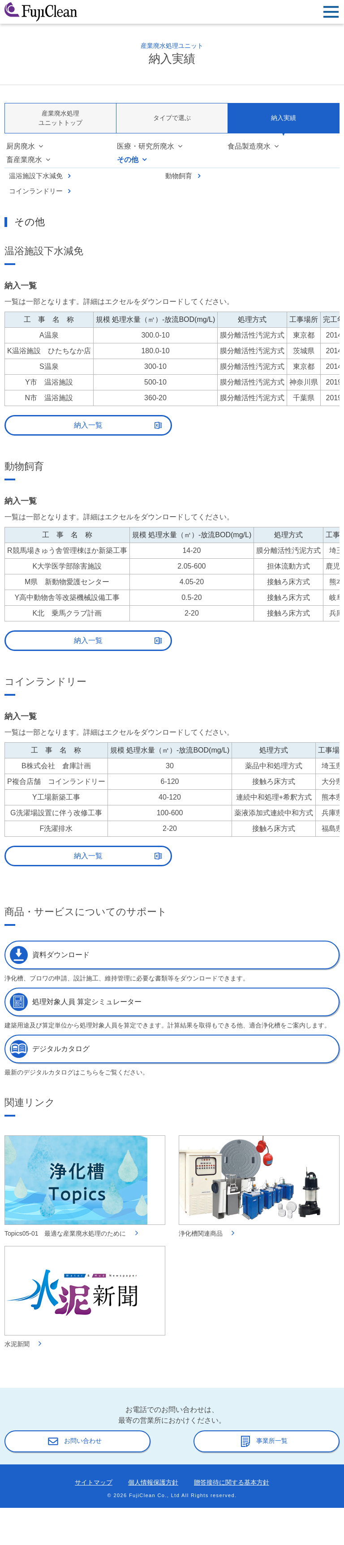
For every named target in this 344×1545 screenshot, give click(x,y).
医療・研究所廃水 (145, 146)
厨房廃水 (20, 146)
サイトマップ (93, 1482)
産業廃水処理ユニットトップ (60, 118)
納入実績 (283, 117)
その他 (127, 159)
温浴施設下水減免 (36, 176)
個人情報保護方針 (153, 1482)
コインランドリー (36, 191)
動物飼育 (178, 176)
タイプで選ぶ (172, 117)
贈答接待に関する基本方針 (231, 1482)
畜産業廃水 (24, 159)
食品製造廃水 (249, 146)
